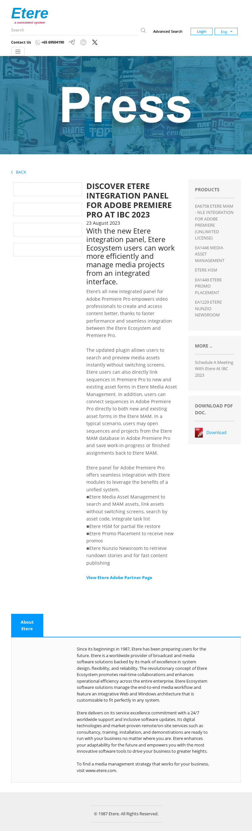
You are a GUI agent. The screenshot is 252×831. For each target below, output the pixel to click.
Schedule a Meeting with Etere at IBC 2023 (214, 368)
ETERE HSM (206, 270)
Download (216, 432)
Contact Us (21, 42)
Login (201, 31)
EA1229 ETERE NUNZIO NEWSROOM (208, 308)
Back (18, 172)
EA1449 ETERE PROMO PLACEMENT (208, 286)
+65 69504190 (49, 42)
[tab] (27, 625)
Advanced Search (167, 31)
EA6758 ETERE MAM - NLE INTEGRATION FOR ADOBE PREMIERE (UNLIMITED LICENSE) (214, 222)
